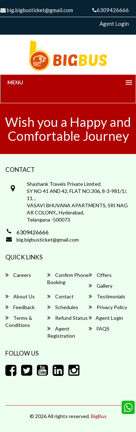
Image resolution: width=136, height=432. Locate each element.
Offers (100, 275)
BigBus (99, 416)
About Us (20, 296)
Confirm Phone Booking (68, 278)
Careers (18, 275)
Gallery (100, 286)
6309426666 (110, 10)
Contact (60, 296)
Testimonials (107, 296)
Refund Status (67, 318)
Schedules (62, 307)
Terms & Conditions (18, 321)
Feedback (20, 307)
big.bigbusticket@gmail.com (47, 240)
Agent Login (114, 23)
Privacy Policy (108, 307)
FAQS (99, 329)
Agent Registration (61, 332)
